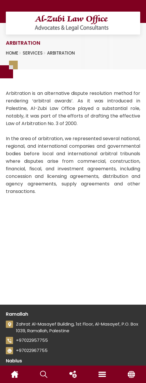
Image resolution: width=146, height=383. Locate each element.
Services (33, 53)
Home (12, 53)
